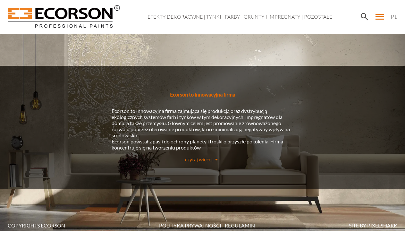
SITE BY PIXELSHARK (373, 225)
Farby (232, 16)
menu (380, 16)
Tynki (213, 16)
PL (394, 16)
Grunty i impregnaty (272, 16)
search (364, 16)
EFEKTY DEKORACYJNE (175, 16)
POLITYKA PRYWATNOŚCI (190, 225)
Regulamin (240, 225)
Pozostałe (318, 16)
